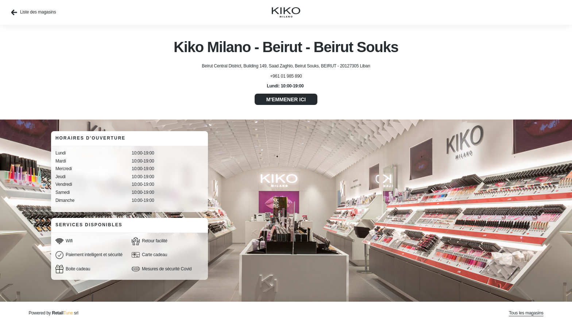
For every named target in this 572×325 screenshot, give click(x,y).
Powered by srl (53, 313)
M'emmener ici (286, 99)
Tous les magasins (526, 313)
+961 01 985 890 (286, 76)
